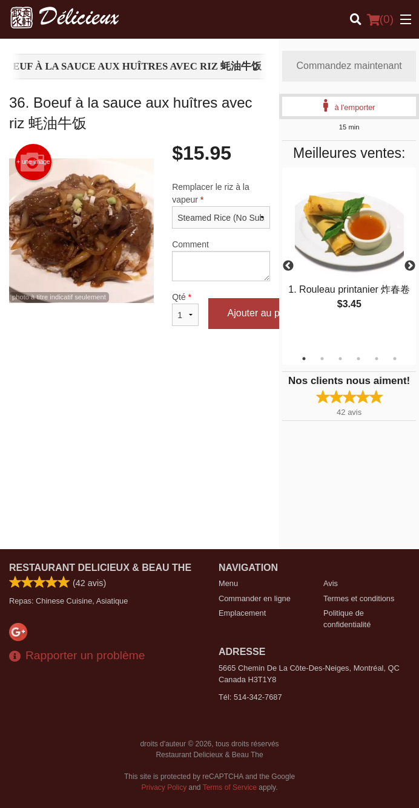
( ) (380, 19)
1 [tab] (304, 359)
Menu (228, 583)
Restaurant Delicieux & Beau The (100, 567)
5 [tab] (377, 359)
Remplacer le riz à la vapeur (221, 205)
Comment (221, 260)
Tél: (250, 697)
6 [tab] (395, 359)
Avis (330, 583)
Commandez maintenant (349, 65)
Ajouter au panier (265, 313)
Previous (288, 266)
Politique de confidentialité (347, 618)
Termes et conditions (358, 598)
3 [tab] (340, 359)
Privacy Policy (164, 787)
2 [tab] (322, 359)
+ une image (33, 162)
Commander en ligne (255, 598)
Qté (185, 309)
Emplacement (242, 612)
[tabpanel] (349, 252)
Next (410, 266)
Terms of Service (230, 787)
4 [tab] (358, 359)
